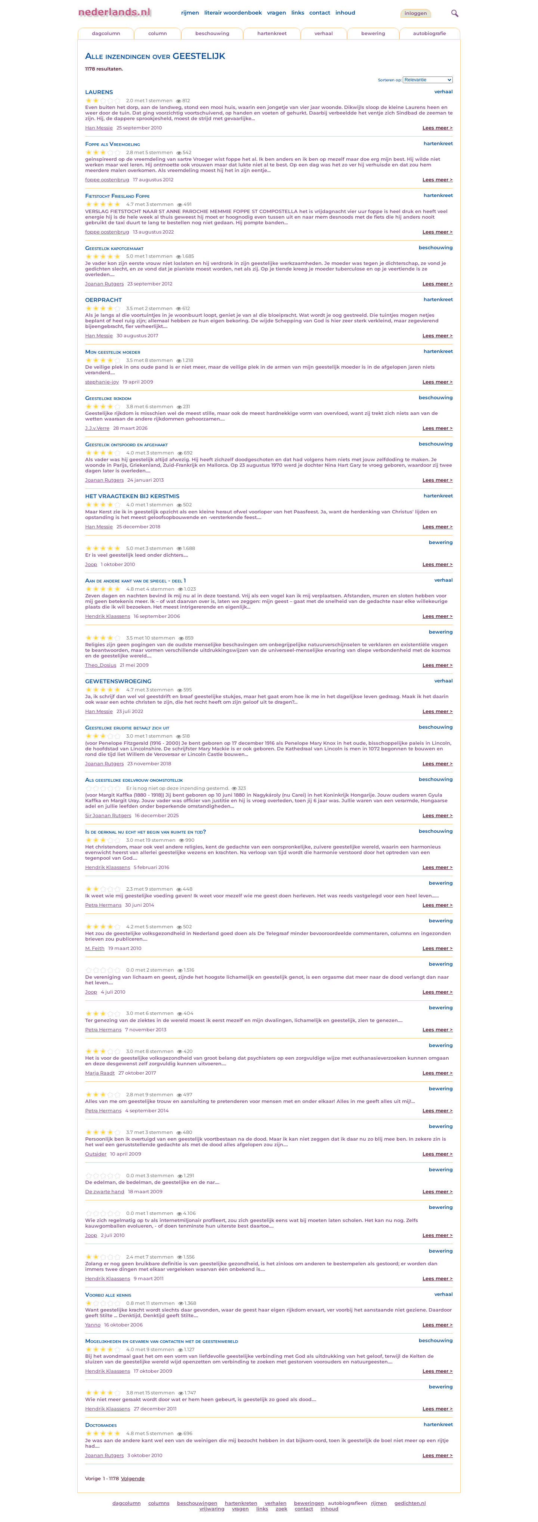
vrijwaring (212, 1509)
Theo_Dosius (100, 665)
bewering (373, 33)
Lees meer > (438, 128)
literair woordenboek (233, 12)
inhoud (345, 12)
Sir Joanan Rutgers (108, 815)
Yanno (93, 1325)
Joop (91, 564)
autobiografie (429, 33)
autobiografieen (347, 1503)
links (297, 12)
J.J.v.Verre (97, 428)
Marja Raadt (100, 1073)
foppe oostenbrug (107, 179)
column (157, 33)
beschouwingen (197, 1503)
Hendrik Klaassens (107, 616)
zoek (281, 1509)
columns (159, 1503)
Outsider (95, 1154)
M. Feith (95, 948)
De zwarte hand (104, 1191)
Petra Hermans (103, 905)
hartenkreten (241, 1503)
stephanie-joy (102, 382)
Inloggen (416, 13)
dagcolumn (106, 33)
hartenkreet (272, 33)
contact (319, 12)
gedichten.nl (410, 1503)
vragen (276, 12)
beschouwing (212, 33)
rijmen (190, 12)
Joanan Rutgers (104, 284)
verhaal (324, 33)
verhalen (276, 1503)
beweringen (309, 1503)
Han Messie (99, 128)
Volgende (133, 1478)
